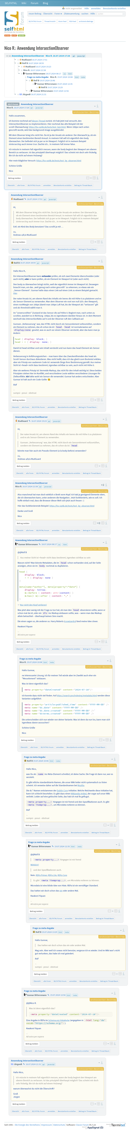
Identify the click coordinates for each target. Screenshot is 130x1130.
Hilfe (92, 13)
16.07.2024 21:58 (30, 486)
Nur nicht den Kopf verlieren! (33, 605)
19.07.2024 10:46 (41, 761)
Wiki (24, 3)
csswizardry (70, 621)
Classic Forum (82, 1124)
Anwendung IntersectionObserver (37, 104)
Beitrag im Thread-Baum (83, 185)
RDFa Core (62, 875)
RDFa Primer (41, 875)
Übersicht (47, 13)
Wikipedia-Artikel (79, 793)
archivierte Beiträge (86, 21)
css (59, 544)
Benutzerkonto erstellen (63, 185)
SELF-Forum (13, 104)
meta (52, 662)
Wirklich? (35, 864)
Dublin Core (62, 790)
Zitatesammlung (71, 13)
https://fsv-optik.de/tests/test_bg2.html (47, 127)
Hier (15, 293)
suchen (84, 13)
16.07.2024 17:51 (34, 199)
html (65, 544)
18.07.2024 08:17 (49, 544)
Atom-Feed (62, 21)
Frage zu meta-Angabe (30, 658)
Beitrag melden (14, 178)
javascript (39, 108)
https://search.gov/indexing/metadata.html (77, 695)
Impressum (46, 1124)
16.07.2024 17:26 (21, 107)
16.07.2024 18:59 (27, 263)
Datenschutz (59, 1124)
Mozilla (81, 785)
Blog (45, 3)
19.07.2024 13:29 (49, 932)
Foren (57, 13)
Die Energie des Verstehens (27, 1124)
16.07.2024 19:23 (39, 421)
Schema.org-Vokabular (59, 1020)
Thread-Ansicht (50, 21)
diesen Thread (38, 121)
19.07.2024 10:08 (34, 662)
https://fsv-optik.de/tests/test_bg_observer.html (58, 160)
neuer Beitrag (35, 13)
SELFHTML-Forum (35, 21)
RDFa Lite (52, 875)
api (31, 108)
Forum (34, 3)
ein (61, 890)
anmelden (47, 185)
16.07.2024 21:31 (33, 1064)
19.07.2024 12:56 (57, 995)
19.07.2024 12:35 (62, 846)
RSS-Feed (72, 21)
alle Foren (21, 185)
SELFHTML (11, 3)
